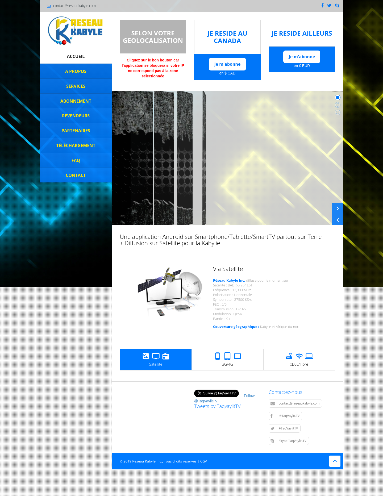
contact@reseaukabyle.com (295, 403)
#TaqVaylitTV (284, 428)
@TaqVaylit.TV (284, 416)
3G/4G (227, 359)
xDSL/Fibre (299, 359)
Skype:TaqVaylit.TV (288, 441)
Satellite (155, 359)
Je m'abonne (227, 64)
